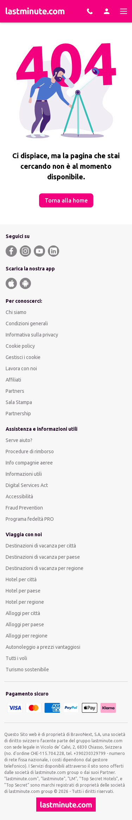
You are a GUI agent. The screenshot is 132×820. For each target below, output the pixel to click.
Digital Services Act (27, 485)
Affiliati (13, 380)
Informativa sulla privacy (32, 335)
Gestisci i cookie (23, 357)
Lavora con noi (21, 368)
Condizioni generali (27, 323)
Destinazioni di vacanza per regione (44, 568)
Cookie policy (20, 346)
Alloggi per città (23, 613)
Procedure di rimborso (30, 451)
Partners (15, 391)
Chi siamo (16, 312)
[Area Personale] (106, 11)
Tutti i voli (16, 658)
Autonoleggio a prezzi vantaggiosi (43, 647)
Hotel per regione (25, 602)
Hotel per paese (23, 591)
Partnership (18, 413)
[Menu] (123, 11)
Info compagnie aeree (29, 463)
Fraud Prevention (24, 508)
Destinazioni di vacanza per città (41, 546)
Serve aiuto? (19, 440)
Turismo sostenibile (27, 669)
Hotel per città (21, 579)
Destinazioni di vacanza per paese (43, 557)
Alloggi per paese (25, 624)
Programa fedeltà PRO (30, 519)
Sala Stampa (19, 402)
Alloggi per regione (27, 636)
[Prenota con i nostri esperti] (89, 11)
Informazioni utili (24, 474)
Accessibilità (19, 496)
